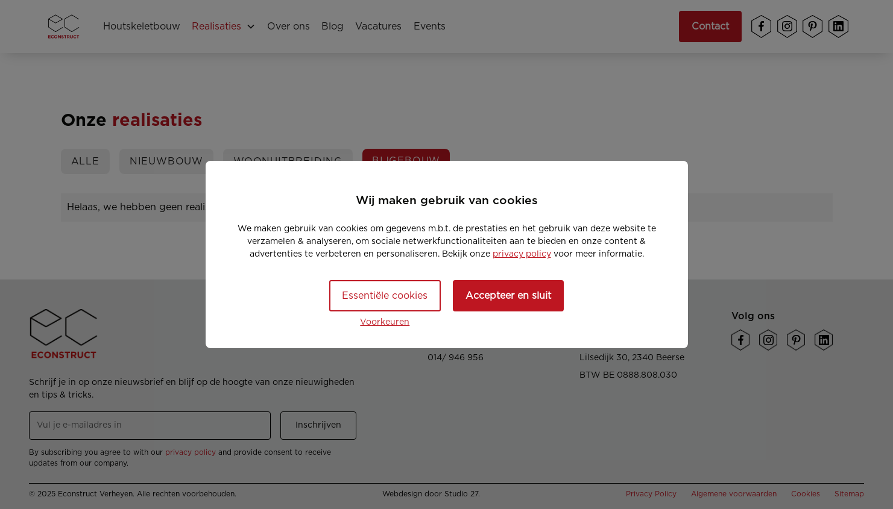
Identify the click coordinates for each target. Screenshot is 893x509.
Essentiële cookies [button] (385, 296)
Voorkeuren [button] (384, 322)
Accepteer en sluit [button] (508, 296)
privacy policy (522, 254)
